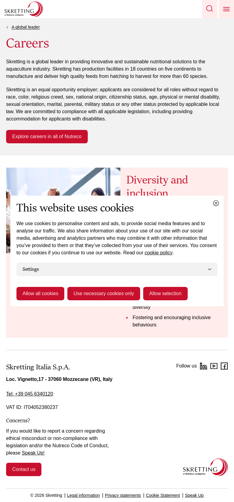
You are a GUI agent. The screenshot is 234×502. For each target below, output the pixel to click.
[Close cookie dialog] (216, 203)
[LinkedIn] (203, 366)
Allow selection (165, 293)
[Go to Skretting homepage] (23, 9)
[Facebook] (224, 366)
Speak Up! (33, 452)
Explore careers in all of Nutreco (47, 136)
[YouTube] (214, 366)
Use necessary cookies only (103, 293)
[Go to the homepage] (205, 467)
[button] (209, 9)
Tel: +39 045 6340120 (29, 393)
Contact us (23, 469)
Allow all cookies (40, 293)
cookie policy (159, 252)
